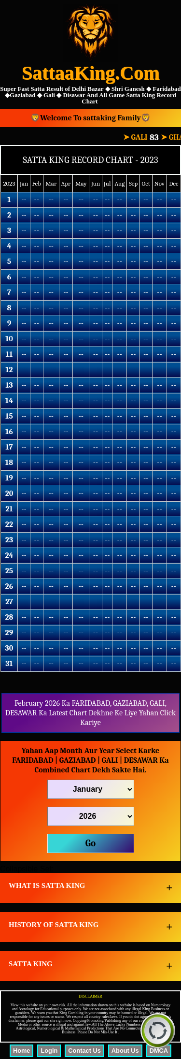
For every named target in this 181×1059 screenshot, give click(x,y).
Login (49, 1050)
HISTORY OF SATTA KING (53, 924)
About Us (125, 1050)
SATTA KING (31, 964)
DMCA (159, 1050)
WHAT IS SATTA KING (47, 885)
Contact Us (84, 1050)
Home (21, 1050)
